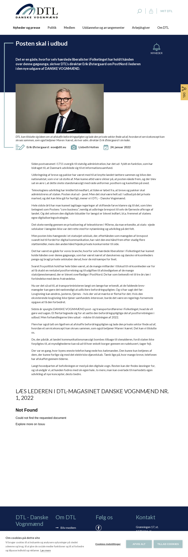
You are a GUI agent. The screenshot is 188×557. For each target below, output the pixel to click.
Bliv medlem (68, 477)
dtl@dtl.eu (142, 495)
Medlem (69, 27)
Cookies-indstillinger (108, 544)
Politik (52, 27)
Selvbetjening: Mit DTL (75, 488)
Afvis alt (139, 544)
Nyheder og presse (26, 27)
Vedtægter (67, 507)
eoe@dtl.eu (58, 97)
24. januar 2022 (120, 97)
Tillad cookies (168, 544)
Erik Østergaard (46, 97)
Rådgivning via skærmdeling (67, 495)
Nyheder (156, 53)
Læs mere (45, 550)
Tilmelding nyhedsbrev (74, 483)
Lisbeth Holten (89, 97)
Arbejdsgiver (141, 27)
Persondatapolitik (71, 502)
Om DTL (163, 27)
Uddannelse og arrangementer (103, 27)
